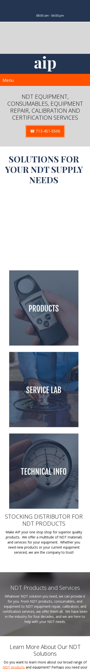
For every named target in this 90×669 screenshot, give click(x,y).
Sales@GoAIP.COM (49, 657)
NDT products (14, 588)
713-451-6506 (49, 651)
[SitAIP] (45, 63)
